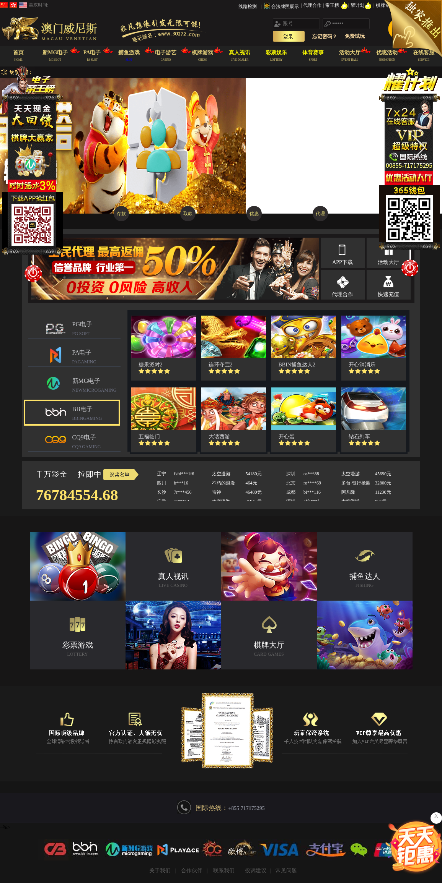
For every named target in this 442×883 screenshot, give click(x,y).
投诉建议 (255, 870)
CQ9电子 (96, 442)
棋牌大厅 (269, 650)
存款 (121, 213)
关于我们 (160, 870)
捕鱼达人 (365, 581)
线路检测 (247, 6)
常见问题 (286, 870)
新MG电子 (96, 386)
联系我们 (224, 870)
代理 (320, 213)
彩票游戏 (78, 650)
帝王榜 (336, 5)
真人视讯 (173, 581)
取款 (187, 213)
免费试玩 (355, 36)
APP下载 (342, 262)
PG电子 (96, 329)
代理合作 (313, 5)
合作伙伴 (191, 870)
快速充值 (388, 294)
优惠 (254, 213)
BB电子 (96, 414)
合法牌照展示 (285, 6)
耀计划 (362, 5)
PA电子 (96, 357)
